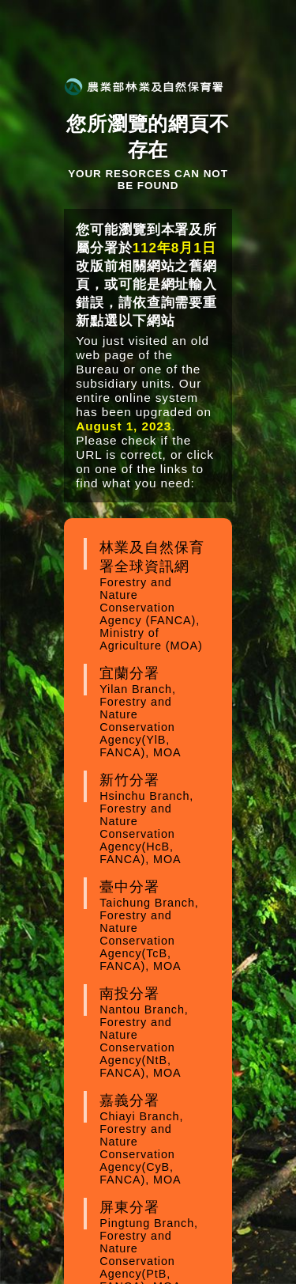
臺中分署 (155, 925)
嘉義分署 (155, 1139)
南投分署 (155, 1032)
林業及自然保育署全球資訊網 (155, 596)
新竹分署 (155, 818)
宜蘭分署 (155, 712)
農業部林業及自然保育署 (144, 86)
